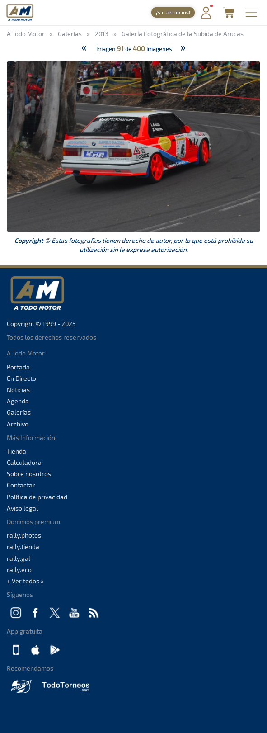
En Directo (21, 378)
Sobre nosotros (29, 474)
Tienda (16, 451)
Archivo (17, 424)
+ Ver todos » (25, 581)
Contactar (21, 485)
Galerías (19, 412)
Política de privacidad (37, 497)
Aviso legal (22, 508)
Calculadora (24, 462)
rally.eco (19, 569)
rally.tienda (23, 546)
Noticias (18, 389)
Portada (18, 367)
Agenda (18, 401)
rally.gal (18, 558)
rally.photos (24, 535)
